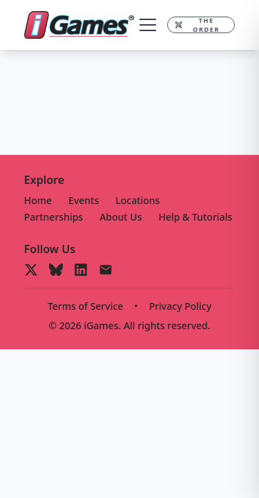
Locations (137, 200)
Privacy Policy (180, 306)
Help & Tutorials (196, 216)
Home (38, 200)
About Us (120, 216)
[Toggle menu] (148, 25)
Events (83, 200)
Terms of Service (85, 306)
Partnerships (53, 216)
